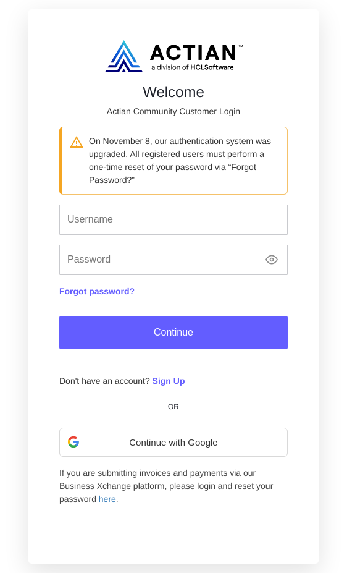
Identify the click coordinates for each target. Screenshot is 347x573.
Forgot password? (97, 291)
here (107, 499)
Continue (173, 332)
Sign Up (169, 381)
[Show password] (272, 260)
